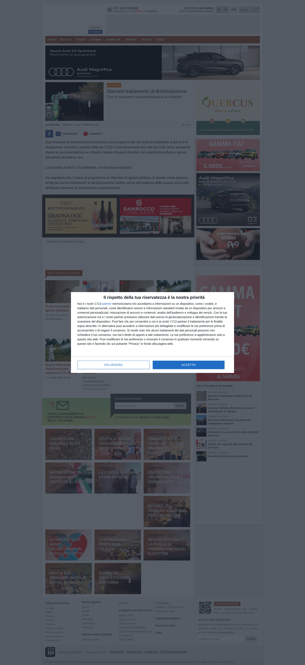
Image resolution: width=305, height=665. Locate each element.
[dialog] (152, 332)
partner (106, 303)
